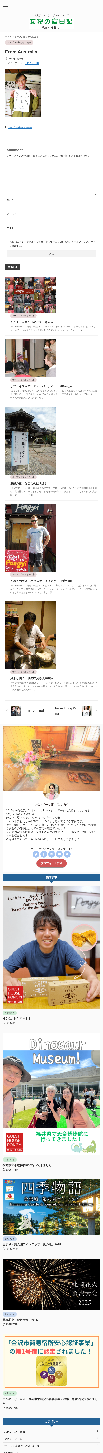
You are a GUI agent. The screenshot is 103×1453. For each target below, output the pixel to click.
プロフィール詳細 (51, 755)
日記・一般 (32, 63)
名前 (10, 200)
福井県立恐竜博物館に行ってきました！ (30, 1057)
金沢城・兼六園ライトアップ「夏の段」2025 (33, 1136)
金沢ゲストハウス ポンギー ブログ (51, 1437)
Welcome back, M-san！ (17, 1363)
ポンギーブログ (51, 1442)
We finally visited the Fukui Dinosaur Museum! (30, 1375)
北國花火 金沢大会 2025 (21, 1211)
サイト (10, 227)
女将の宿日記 (32, 1431)
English (73, 1431)
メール (11, 213)
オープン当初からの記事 (20, 127)
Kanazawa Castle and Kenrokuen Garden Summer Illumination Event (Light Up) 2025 (51, 1388)
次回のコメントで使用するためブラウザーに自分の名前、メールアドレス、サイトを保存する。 (51, 243)
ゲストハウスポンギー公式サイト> (51, 740)
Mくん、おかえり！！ (18, 910)
